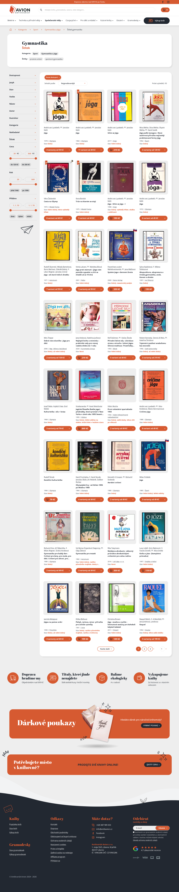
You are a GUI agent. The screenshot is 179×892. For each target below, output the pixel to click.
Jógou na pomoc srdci (53, 622)
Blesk (115, 349)
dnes (12, 216)
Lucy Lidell (144, 548)
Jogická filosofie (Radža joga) (90, 411)
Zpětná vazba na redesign (62, 852)
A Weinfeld (157, 619)
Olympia (52, 141)
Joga (141, 480)
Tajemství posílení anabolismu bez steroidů (153, 344)
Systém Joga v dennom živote (120, 272)
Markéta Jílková (96, 267)
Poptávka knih (15, 824)
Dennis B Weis (158, 338)
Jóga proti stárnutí (88, 272)
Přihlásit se (55, 861)
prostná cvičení (36, 59)
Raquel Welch (145, 619)
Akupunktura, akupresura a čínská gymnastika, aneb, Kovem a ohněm (151, 274)
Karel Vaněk (152, 130)
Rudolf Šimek (49, 477)
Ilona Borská (81, 198)
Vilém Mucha (113, 406)
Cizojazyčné (71, 20)
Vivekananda (81, 406)
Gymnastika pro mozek (86, 553)
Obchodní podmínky (59, 832)
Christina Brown (114, 619)
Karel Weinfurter (95, 406)
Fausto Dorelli (145, 550)
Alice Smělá (158, 550)
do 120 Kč (14, 164)
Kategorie (22, 29)
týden (20, 216)
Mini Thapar (48, 338)
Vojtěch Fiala (58, 406)
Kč (18, 153)
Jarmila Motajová (50, 619)
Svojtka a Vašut (150, 561)
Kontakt (54, 824)
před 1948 (14, 190)
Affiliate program (58, 857)
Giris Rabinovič (155, 548)
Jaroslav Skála (81, 479)
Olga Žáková (81, 550)
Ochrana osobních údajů (61, 840)
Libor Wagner (49, 272)
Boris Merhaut (49, 269)
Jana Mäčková (130, 269)
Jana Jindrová (145, 621)
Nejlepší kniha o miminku (87, 343)
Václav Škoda (126, 338)
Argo (115, 141)
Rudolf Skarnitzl (50, 267)
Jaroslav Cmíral (61, 272)
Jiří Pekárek (91, 479)
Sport (35, 29)
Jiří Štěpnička (60, 548)
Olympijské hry (89, 486)
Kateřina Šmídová (146, 340)
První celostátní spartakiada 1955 (120, 410)
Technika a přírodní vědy (29, 20)
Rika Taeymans (113, 548)
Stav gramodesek (16, 850)
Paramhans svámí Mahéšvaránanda (115, 268)
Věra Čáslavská (50, 198)
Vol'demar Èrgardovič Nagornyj (88, 548)
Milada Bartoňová (64, 267)
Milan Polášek (145, 477)
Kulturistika (54, 412)
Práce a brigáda (57, 848)
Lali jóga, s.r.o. (118, 561)
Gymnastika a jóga (53, 29)
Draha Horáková (62, 550)
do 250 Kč (26, 164)
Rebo (83, 280)
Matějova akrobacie (120, 553)
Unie (83, 628)
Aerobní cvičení (114, 482)
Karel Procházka (82, 477)
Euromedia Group (88, 349)
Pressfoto (53, 630)
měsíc (29, 216)
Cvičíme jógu (145, 412)
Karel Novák (96, 477)
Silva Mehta (153, 127)
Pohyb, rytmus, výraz (89, 623)
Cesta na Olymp (51, 201)
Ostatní (119, 20)
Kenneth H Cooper (115, 477)
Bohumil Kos (49, 548)
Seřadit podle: (50, 83)
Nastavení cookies (58, 844)
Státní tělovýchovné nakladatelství (118, 416)
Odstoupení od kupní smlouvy (63, 836)
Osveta (147, 630)
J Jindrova (154, 621)
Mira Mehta (144, 127)
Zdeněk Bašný (61, 269)
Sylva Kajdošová (146, 267)
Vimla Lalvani (81, 267)
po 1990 (25, 190)
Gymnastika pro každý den (57, 556)
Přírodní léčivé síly (121, 343)
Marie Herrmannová (156, 409)
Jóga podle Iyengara (152, 135)
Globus (84, 417)
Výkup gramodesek (17, 854)
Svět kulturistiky (151, 349)
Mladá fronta (54, 207)
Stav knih (13, 828)
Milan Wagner (49, 550)
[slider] (10, 158)
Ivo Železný (149, 280)
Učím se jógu (113, 133)
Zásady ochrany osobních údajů (145, 840)
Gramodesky (133, 20)
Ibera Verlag (117, 280)
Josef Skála (48, 406)
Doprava (54, 828)
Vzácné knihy (106, 20)
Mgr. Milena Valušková (58, 349)
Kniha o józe (150, 554)
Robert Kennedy (146, 338)
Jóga (45, 133)
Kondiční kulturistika (53, 480)
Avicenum (53, 280)
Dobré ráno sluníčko (57, 342)
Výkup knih (14, 832)
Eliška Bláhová (81, 619)
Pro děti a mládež (88, 20)
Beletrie (11, 20)
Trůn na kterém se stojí (86, 201)
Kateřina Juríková (93, 338)
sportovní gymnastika (53, 59)
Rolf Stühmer (113, 338)
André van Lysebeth (51, 127)
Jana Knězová (81, 338)
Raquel (143, 624)
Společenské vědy (53, 20)
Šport (147, 141)
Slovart (115, 630)
